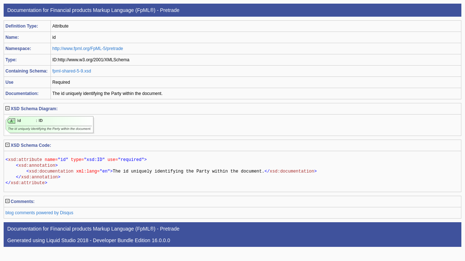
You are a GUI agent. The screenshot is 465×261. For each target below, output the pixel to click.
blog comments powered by (39, 212)
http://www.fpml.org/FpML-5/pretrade (87, 48)
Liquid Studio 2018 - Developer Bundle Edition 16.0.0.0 (108, 240)
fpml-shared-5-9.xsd (71, 71)
